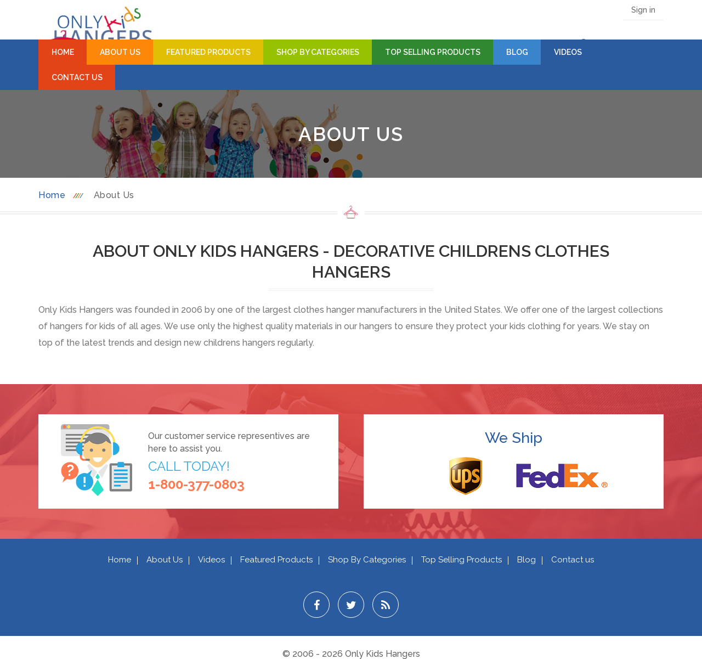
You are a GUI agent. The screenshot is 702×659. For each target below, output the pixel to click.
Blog (517, 52)
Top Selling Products (432, 52)
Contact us (572, 560)
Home (63, 52)
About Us (120, 52)
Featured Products (208, 52)
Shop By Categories (317, 52)
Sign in (643, 9)
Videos (568, 52)
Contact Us (77, 77)
